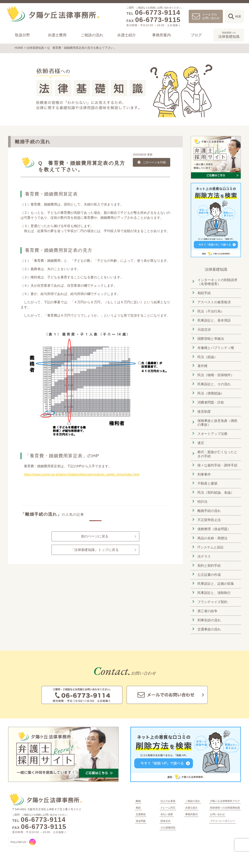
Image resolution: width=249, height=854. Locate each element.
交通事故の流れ (208, 622)
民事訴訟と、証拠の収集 (215, 577)
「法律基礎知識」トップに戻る (95, 550)
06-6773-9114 (157, 12)
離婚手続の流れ (208, 506)
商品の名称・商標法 (212, 533)
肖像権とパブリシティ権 (215, 346)
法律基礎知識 (228, 35)
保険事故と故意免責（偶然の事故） (217, 419)
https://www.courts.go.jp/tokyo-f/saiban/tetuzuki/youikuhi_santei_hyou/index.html (83, 474)
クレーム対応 (167, 800)
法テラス (203, 550)
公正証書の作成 (208, 568)
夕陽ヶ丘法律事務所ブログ (225, 793)
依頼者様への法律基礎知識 (225, 800)
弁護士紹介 (126, 35)
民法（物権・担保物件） (215, 372)
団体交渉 (165, 813)
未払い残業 (166, 807)
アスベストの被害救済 (213, 301)
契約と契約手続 (208, 559)
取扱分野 (22, 35)
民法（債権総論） (210, 390)
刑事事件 (203, 470)
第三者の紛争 (207, 604)
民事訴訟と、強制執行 (213, 586)
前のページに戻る (94, 536)
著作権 (202, 364)
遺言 (200, 439)
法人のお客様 (167, 793)
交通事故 (141, 807)
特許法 (202, 497)
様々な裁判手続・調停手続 (217, 461)
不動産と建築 (207, 479)
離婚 (138, 793)
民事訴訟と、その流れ (213, 381)
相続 (138, 800)
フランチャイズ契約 (212, 595)
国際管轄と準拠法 (210, 337)
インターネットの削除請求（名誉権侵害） (217, 281)
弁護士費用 (57, 35)
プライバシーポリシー (222, 813)
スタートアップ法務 (212, 430)
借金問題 (141, 813)
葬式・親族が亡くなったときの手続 (217, 450)
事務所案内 (161, 35)
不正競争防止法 (208, 515)
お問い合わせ (217, 807)
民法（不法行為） (210, 310)
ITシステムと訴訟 (210, 541)
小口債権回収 (167, 820)
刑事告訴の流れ (208, 613)
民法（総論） (207, 355)
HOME (19, 47)
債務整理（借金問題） (213, 524)
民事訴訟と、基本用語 (213, 319)
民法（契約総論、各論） (215, 488)
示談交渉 (203, 328)
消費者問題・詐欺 (210, 399)
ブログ (196, 35)
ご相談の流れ (92, 35)
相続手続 (203, 292)
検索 (238, 16)
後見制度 (203, 408)
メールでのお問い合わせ (211, 16)
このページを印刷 (151, 162)
